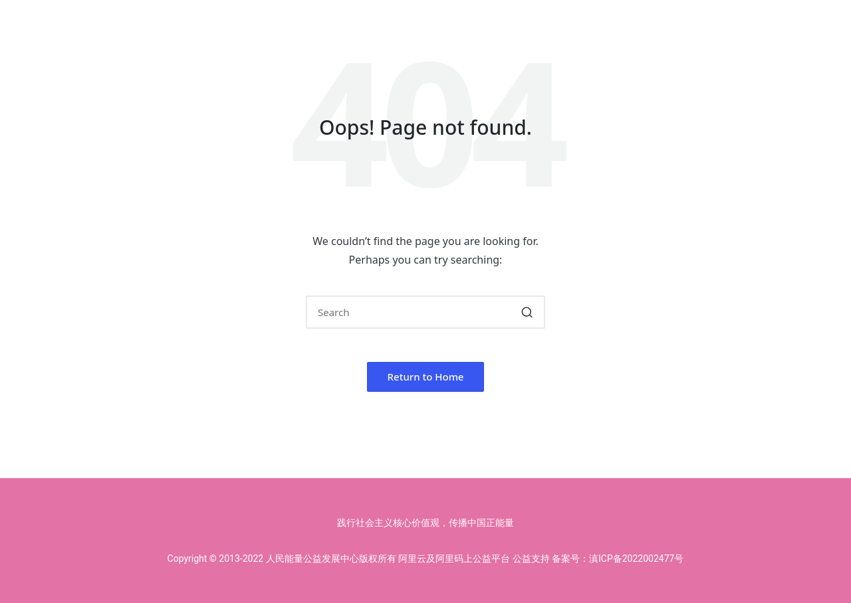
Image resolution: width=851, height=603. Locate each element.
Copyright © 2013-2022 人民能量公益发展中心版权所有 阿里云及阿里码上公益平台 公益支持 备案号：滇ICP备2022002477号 (426, 558)
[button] (527, 312)
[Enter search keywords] (425, 312)
